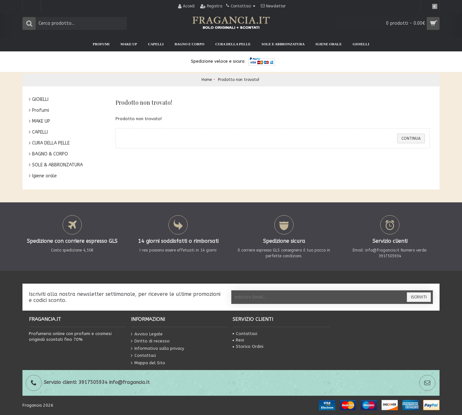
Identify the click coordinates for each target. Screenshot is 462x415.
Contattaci (143, 355)
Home (206, 79)
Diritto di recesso (150, 341)
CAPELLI (40, 132)
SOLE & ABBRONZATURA (57, 165)
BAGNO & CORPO (50, 154)
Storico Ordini (248, 346)
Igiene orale (44, 176)
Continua (411, 138)
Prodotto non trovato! (238, 79)
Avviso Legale (147, 334)
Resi (238, 340)
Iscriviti (419, 297)
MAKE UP (41, 121)
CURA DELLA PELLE (51, 143)
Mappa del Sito (148, 363)
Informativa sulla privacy (157, 348)
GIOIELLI (40, 99)
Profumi (40, 110)
